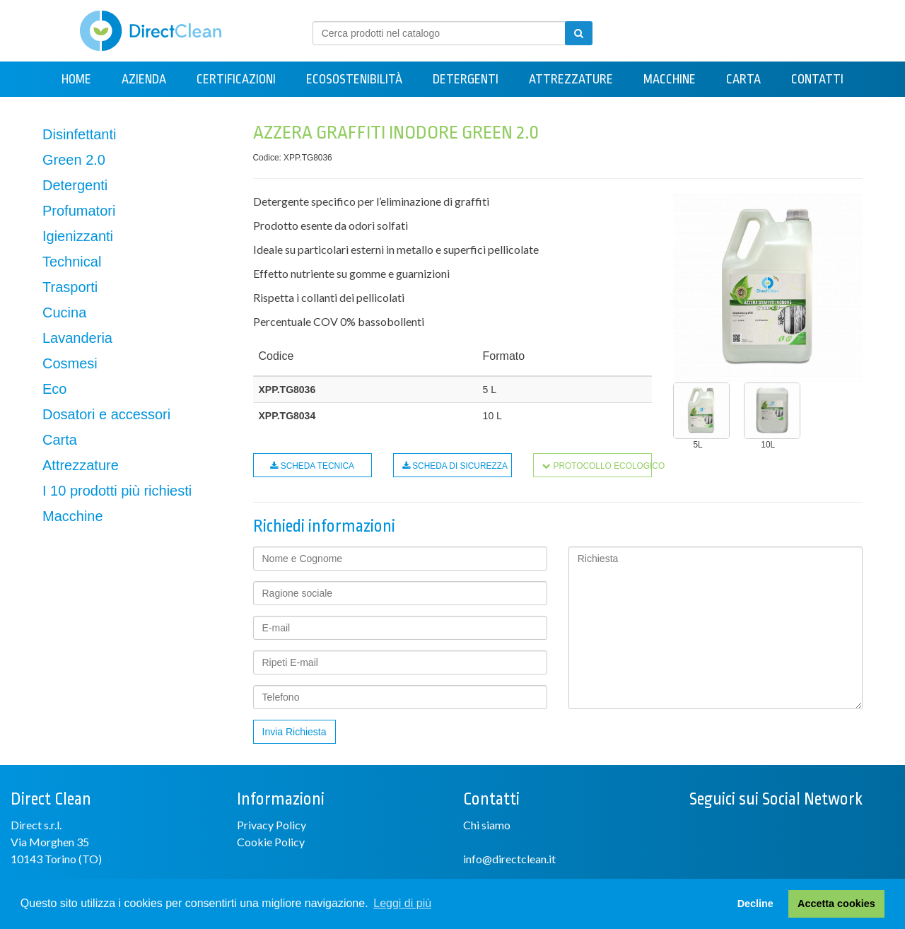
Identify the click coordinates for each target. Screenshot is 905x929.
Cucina (64, 312)
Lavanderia (77, 338)
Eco (54, 389)
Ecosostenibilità (354, 79)
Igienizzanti (77, 236)
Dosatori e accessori (106, 414)
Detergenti (465, 79)
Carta (743, 79)
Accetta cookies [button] (836, 903)
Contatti (817, 79)
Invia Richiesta (294, 731)
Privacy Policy (271, 824)
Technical (71, 261)
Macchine (669, 79)
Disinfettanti (79, 134)
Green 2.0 (73, 160)
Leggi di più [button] (402, 903)
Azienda (144, 79)
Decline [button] (755, 903)
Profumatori (78, 210)
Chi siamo (486, 824)
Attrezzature (571, 79)
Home (76, 79)
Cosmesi (70, 363)
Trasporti (70, 287)
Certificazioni (236, 79)
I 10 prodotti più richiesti (117, 490)
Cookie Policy (271, 841)
